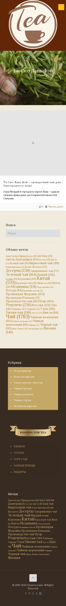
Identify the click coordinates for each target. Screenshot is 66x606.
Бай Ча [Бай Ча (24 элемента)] (36, 504)
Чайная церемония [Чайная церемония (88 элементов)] (24, 323)
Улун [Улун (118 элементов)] (47, 309)
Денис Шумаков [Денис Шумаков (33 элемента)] (36, 266)
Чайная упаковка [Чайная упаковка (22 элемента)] (22, 321)
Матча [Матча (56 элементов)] (15, 523)
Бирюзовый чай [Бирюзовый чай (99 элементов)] (44, 263)
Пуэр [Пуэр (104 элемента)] (46, 301)
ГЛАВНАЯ (19, 446)
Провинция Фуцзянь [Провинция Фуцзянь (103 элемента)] (25, 294)
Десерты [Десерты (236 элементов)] (18, 270)
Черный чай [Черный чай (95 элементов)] (16, 554)
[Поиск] (33, 233)
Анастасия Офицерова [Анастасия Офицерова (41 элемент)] (21, 256)
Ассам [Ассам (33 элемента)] (44, 259)
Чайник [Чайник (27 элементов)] (34, 325)
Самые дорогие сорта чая (28, 382)
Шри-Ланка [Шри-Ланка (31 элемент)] (20, 328)
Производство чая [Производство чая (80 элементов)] (22, 301)
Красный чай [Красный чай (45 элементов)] (26, 283)
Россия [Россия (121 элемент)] (41, 305)
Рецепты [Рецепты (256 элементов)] (18, 304)
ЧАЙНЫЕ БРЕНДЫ (24, 465)
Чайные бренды (23, 388)
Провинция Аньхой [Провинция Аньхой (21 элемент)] (33, 290)
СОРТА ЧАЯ (20, 459)
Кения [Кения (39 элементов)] (11, 279)
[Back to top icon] (33, 578)
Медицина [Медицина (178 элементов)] (23, 286)
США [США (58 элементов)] (39, 538)
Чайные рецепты (23, 394)
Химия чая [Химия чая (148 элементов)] (18, 312)
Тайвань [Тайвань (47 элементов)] (18, 309)
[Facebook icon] (25, 593)
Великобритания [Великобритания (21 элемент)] (15, 267)
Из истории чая (22, 370)
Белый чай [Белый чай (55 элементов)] (19, 263)
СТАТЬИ (19, 452)
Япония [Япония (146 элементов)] (14, 558)
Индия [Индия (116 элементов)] (46, 275)
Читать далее (55, 206)
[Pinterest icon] (29, 593)
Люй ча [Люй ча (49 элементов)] (44, 283)
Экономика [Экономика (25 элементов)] (35, 328)
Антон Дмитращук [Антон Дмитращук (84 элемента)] (22, 259)
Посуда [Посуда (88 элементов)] (14, 290)
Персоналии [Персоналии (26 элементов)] (45, 287)
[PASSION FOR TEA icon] (40, 593)
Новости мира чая (24, 376)
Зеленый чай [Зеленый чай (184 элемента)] (21, 274)
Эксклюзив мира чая (25, 406)
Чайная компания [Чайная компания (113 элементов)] (32, 319)
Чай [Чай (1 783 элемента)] (18, 316)
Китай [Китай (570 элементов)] (28, 519)
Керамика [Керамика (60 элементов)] (27, 279)
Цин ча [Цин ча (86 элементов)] (50, 312)
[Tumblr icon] (36, 593)
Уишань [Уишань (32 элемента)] (33, 309)
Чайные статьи (22, 400)
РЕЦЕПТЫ (20, 472)
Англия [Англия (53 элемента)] (44, 256)
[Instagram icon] (33, 593)
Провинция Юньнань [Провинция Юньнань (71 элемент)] (22, 297)
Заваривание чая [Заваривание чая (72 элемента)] (44, 271)
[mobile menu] (61, 7)
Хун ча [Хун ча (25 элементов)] (37, 313)
